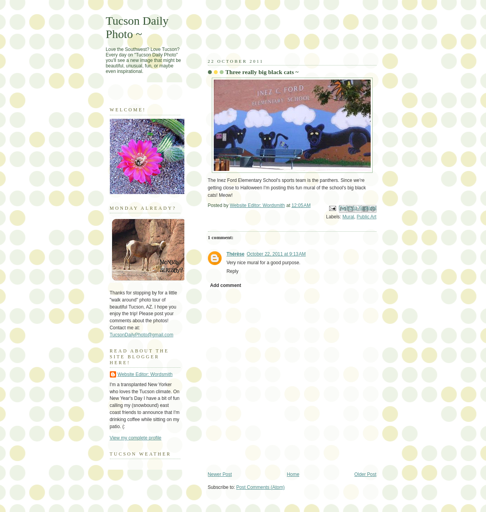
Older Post (365, 474)
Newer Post (220, 474)
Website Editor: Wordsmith (145, 374)
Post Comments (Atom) (260, 487)
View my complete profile (136, 438)
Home (293, 474)
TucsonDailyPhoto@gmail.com (141, 335)
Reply (232, 271)
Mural (348, 217)
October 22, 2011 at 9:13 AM (276, 254)
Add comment (225, 285)
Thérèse (236, 254)
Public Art (366, 217)
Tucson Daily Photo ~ (137, 27)
